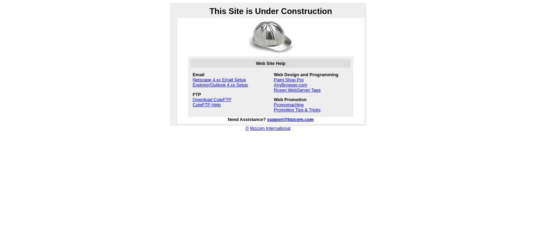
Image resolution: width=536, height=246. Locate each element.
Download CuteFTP (211, 99)
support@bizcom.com (290, 119)
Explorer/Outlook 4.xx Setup (220, 84)
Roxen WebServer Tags (297, 90)
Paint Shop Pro (289, 79)
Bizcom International (270, 128)
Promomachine (289, 104)
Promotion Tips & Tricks (297, 109)
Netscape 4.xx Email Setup (219, 79)
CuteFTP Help (206, 104)
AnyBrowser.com (290, 84)
